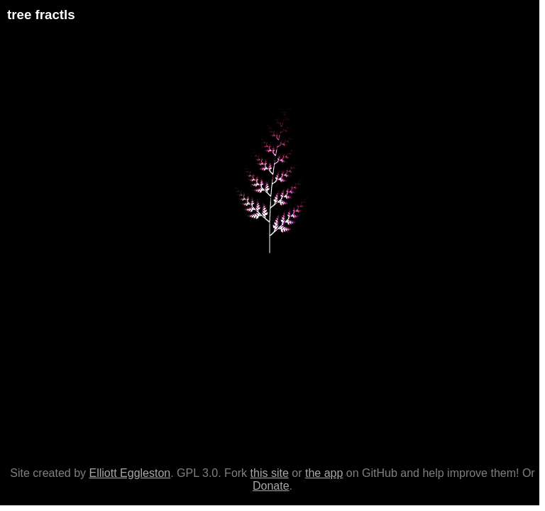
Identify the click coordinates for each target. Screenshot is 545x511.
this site (270, 473)
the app (324, 473)
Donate (271, 486)
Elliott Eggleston (129, 473)
